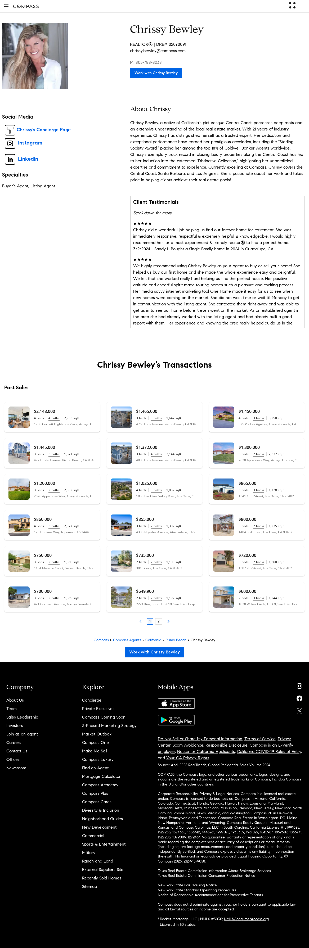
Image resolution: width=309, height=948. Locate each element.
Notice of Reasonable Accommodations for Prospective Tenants (210, 895)
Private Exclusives (98, 708)
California (153, 640)
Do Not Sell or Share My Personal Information (200, 738)
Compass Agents (127, 640)
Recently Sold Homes (101, 878)
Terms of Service (260, 738)
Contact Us (16, 750)
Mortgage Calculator (101, 776)
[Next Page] (168, 621)
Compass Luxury (98, 759)
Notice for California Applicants (206, 751)
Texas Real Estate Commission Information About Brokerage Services (214, 871)
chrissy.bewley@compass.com (158, 50)
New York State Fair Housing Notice (187, 885)
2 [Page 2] (159, 621)
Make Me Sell (94, 750)
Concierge (91, 700)
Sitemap (89, 886)
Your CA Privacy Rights (187, 757)
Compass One (95, 742)
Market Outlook (96, 734)
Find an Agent (95, 767)
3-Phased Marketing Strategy (109, 725)
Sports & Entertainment (104, 844)
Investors (14, 725)
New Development (99, 827)
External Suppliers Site (102, 869)
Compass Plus (95, 793)
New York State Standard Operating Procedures (197, 890)
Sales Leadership (22, 717)
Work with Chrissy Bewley (156, 73)
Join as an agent (22, 734)
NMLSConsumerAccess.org (246, 919)
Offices (13, 759)
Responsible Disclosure (226, 745)
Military (88, 852)
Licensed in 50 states (177, 924)
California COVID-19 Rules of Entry (269, 751)
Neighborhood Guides (102, 818)
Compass (101, 640)
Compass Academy (100, 784)
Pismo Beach (175, 640)
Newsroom (16, 767)
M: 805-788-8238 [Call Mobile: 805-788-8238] (146, 62)
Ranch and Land (97, 861)
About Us (15, 700)
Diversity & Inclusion (100, 810)
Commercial (93, 835)
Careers (13, 742)
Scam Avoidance (188, 745)
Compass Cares (96, 801)
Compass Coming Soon (104, 717)
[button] (6, 6)
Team (11, 708)
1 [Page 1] (150, 621)
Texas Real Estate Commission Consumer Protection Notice (206, 875)
